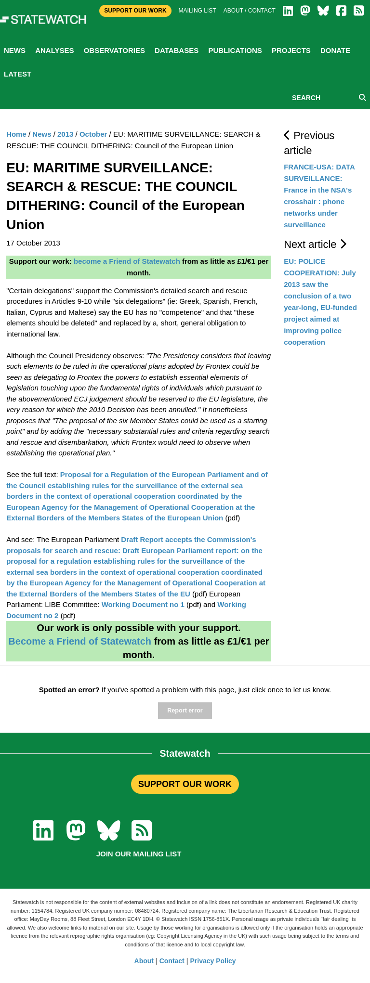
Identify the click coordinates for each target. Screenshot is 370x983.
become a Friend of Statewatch (127, 261)
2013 (65, 134)
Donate (335, 50)
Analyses (54, 50)
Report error (184, 710)
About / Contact (250, 10)
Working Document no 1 (143, 604)
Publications (235, 50)
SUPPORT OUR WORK (185, 784)
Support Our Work (135, 10)
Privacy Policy (213, 961)
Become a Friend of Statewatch (79, 641)
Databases (176, 50)
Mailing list (197, 10)
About (144, 961)
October (93, 134)
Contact (172, 961)
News (15, 50)
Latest (17, 74)
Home (16, 134)
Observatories (114, 50)
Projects (291, 50)
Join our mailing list (139, 854)
